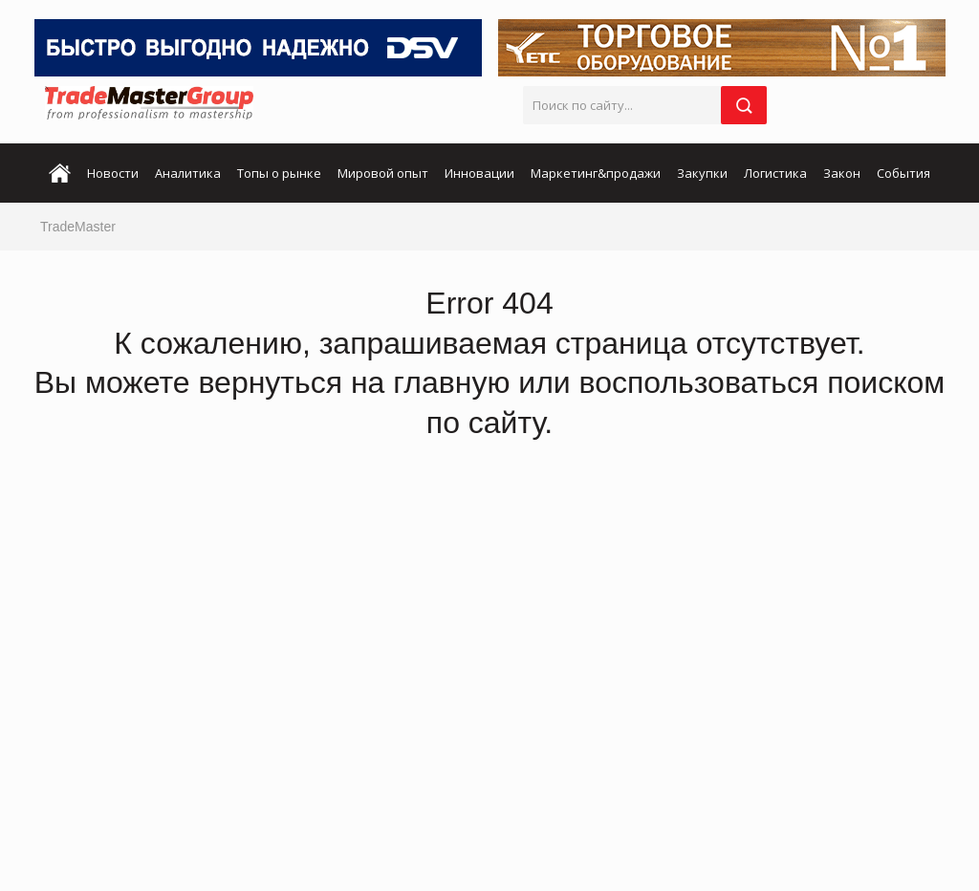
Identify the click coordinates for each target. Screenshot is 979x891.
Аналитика (188, 173)
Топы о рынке (279, 173)
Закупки (702, 173)
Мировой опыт (382, 173)
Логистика (775, 173)
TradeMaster (78, 226)
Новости (113, 173)
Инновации (479, 173)
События (903, 173)
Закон (841, 173)
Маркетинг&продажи (596, 173)
